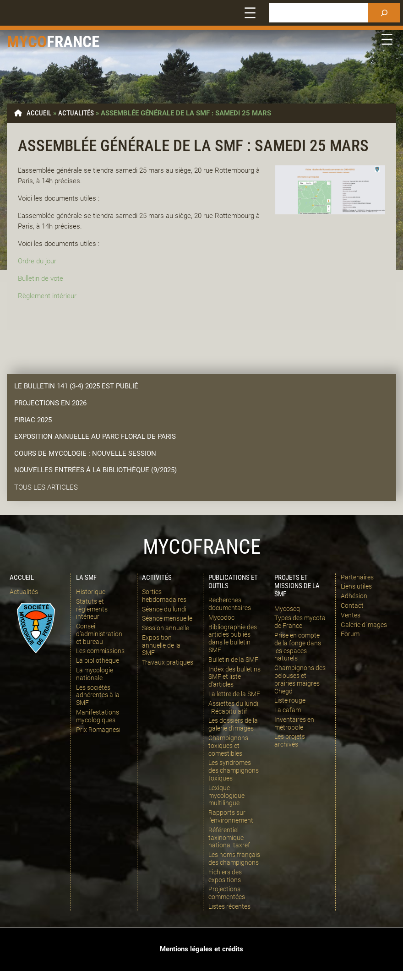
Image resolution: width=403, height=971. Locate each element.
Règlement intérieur (47, 296)
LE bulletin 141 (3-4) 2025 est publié (76, 386)
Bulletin (28, 278)
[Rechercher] (384, 12)
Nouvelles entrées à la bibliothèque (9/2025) (95, 470)
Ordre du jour (37, 261)
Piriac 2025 (33, 420)
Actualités (76, 113)
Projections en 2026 (50, 403)
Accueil (39, 113)
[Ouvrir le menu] (250, 13)
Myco (27, 42)
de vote (51, 278)
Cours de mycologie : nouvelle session (85, 453)
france (73, 42)
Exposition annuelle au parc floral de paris (95, 436)
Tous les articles (46, 487)
